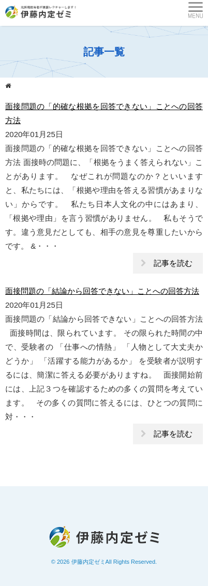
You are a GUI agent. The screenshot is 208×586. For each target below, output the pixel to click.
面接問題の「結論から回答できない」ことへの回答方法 (102, 291)
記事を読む (173, 263)
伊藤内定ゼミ (88, 562)
